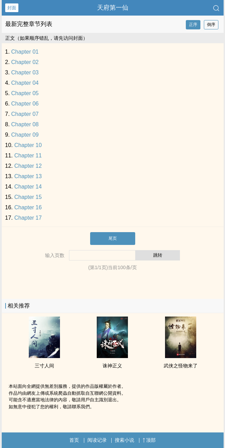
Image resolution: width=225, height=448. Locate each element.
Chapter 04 (24, 83)
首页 (74, 440)
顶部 (149, 440)
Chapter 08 (24, 124)
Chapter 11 (28, 155)
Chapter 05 (24, 93)
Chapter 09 (24, 135)
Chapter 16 (28, 207)
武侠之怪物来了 (181, 365)
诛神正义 (112, 365)
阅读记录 (97, 440)
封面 (11, 7)
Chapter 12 (28, 166)
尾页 (113, 238)
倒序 (211, 24)
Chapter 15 (28, 197)
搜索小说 (124, 440)
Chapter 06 (24, 104)
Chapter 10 (28, 145)
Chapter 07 (24, 114)
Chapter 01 (24, 52)
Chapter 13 (28, 176)
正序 (193, 24)
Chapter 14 (28, 187)
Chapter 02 (24, 62)
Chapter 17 (28, 218)
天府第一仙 (112, 7)
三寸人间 (44, 365)
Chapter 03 (24, 72)
